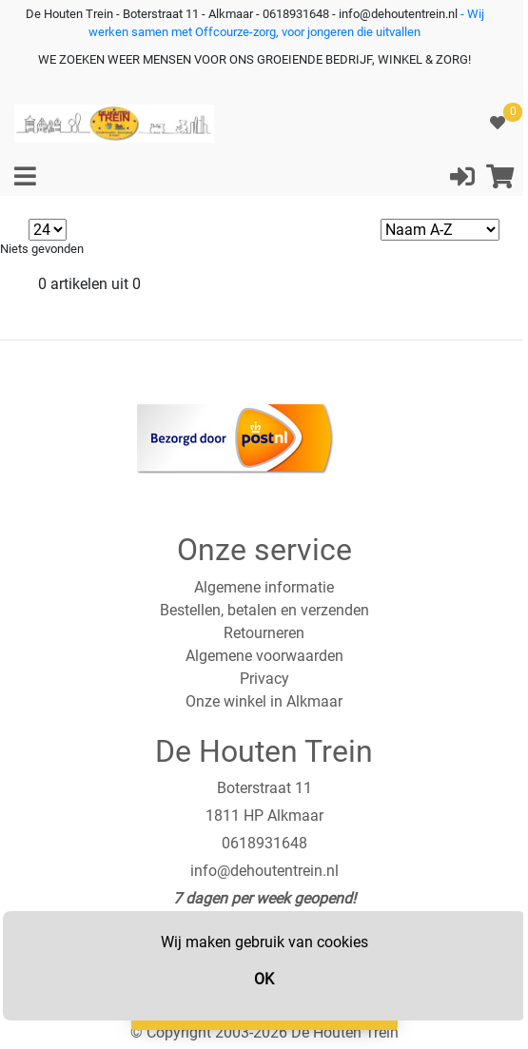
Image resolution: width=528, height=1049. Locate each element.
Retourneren (264, 633)
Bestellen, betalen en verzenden (264, 610)
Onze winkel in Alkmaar (264, 701)
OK (264, 979)
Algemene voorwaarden (264, 656)
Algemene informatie (264, 587)
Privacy (264, 679)
